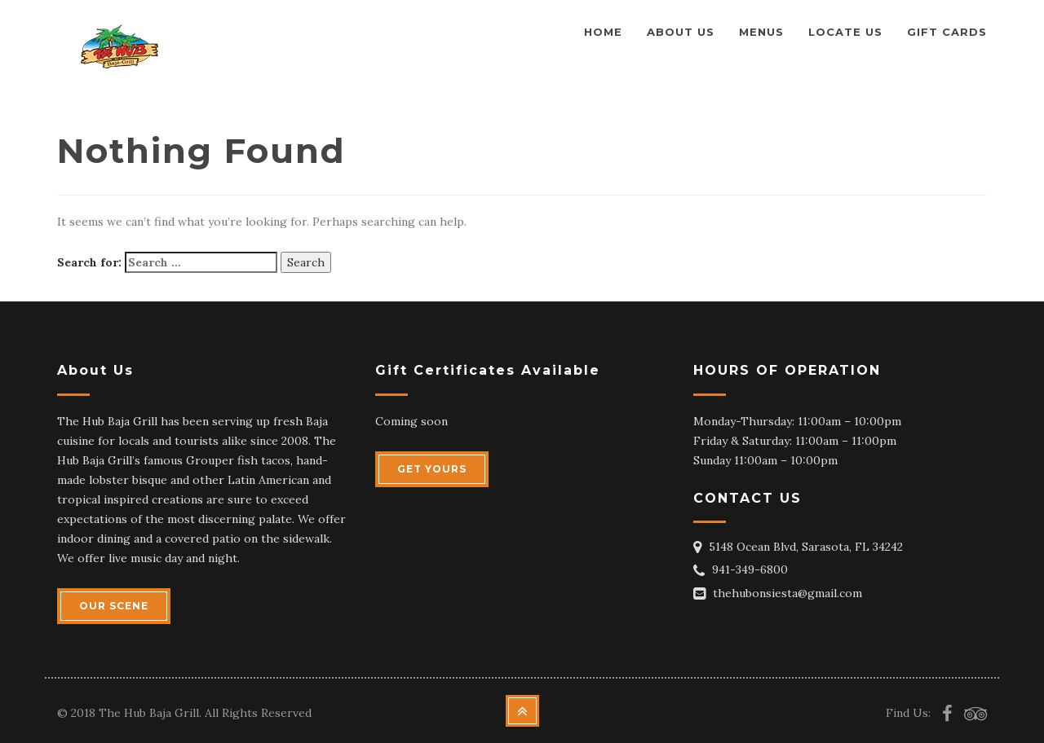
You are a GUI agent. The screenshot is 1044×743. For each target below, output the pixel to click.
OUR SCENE (113, 606)
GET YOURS (432, 469)
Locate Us (845, 31)
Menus (761, 31)
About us (680, 31)
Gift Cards (947, 31)
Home (603, 31)
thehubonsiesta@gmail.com (787, 593)
